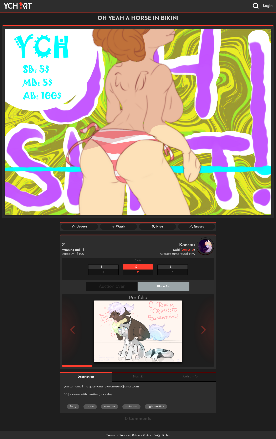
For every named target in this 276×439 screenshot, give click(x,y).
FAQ (156, 435)
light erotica (156, 406)
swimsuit (131, 406)
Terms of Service (117, 435)
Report (196, 226)
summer (109, 406)
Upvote (79, 226)
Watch (118, 226)
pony (90, 406)
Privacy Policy (141, 435)
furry (73, 406)
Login (268, 6)
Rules (166, 435)
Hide (157, 226)
